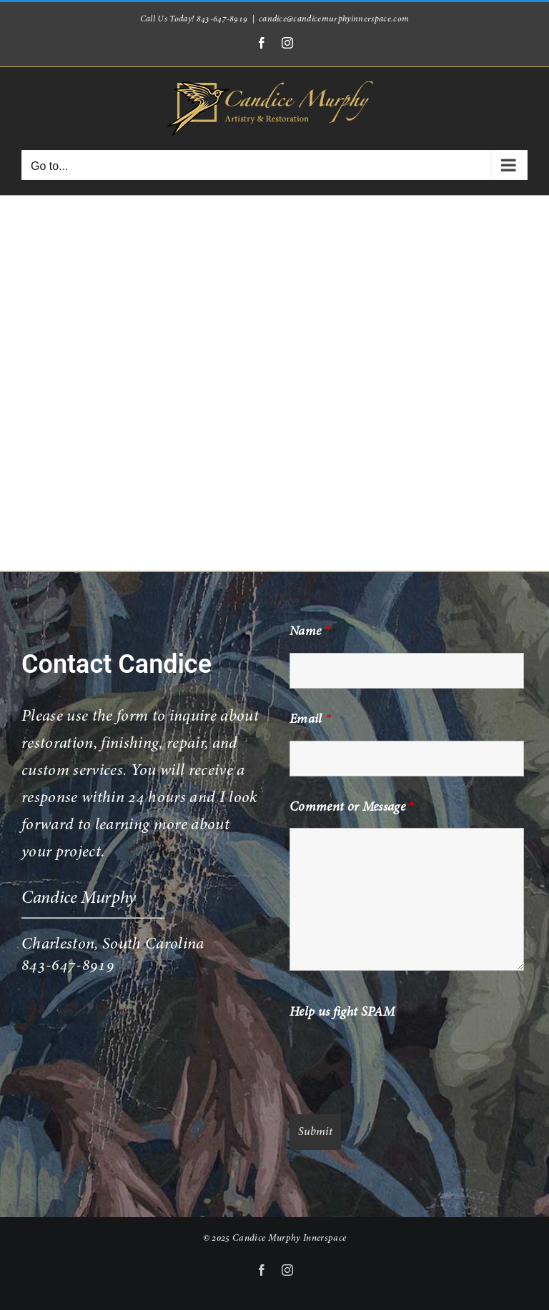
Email (310, 720)
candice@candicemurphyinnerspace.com (334, 19)
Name (310, 632)
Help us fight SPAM (342, 1012)
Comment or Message (352, 807)
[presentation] (398, 1061)
